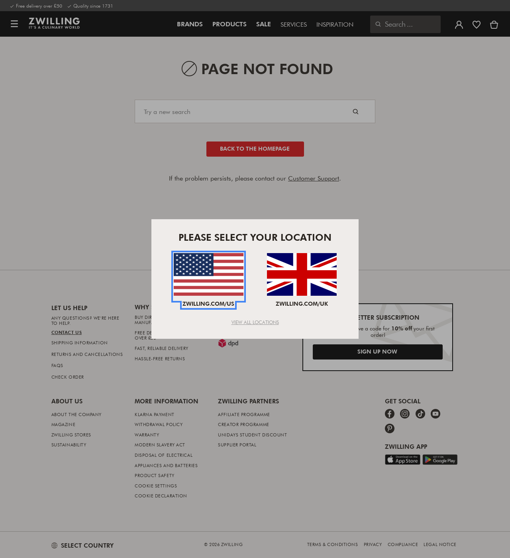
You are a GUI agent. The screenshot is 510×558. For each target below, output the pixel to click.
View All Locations (255, 322)
